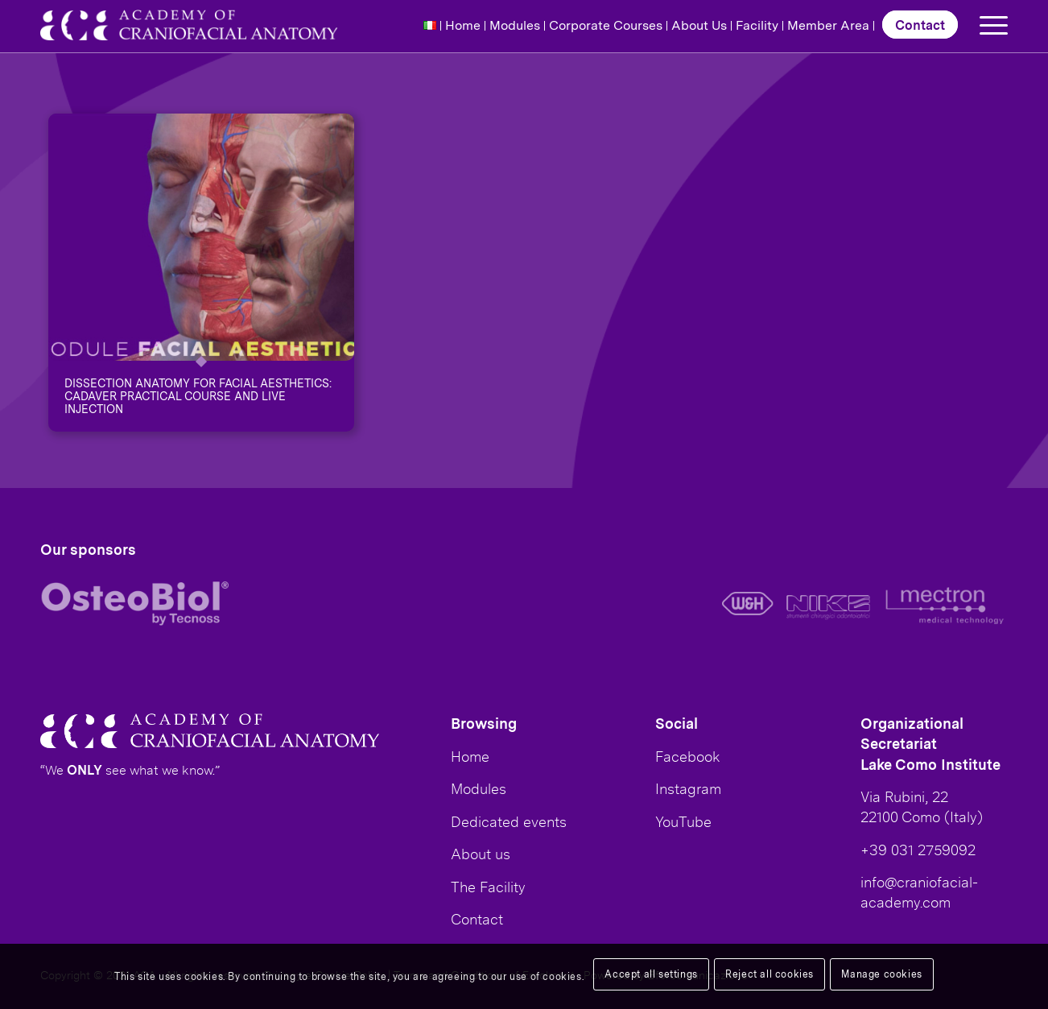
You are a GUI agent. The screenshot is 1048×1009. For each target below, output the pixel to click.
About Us (699, 25)
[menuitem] (430, 26)
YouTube (683, 821)
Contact (920, 24)
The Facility (488, 886)
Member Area (828, 25)
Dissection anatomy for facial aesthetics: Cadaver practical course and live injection (198, 395)
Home (463, 25)
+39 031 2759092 (918, 849)
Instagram (688, 788)
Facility (757, 25)
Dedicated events (509, 821)
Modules (514, 25)
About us (480, 853)
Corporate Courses (605, 25)
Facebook (687, 756)
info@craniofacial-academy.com (919, 891)
